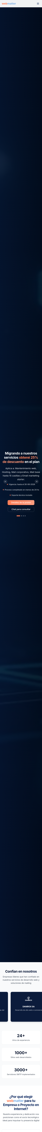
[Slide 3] (23, 515)
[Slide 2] (21, 515)
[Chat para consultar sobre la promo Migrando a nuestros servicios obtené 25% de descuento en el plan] (21, 509)
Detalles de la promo (21, 502)
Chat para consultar (21, 509)
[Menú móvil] (38, 3)
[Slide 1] (18, 515)
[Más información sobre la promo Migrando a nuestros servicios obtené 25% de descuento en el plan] (21, 502)
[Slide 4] (25, 515)
